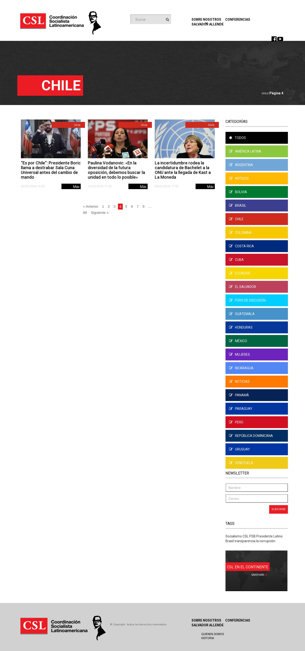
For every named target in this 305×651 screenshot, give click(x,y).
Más (76, 187)
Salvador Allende (208, 625)
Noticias (239, 381)
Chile (265, 93)
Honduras (241, 327)
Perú (236, 422)
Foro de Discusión (247, 300)
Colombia (240, 233)
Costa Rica (241, 246)
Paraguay (240, 409)
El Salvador (242, 287)
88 (85, 213)
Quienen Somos (212, 634)
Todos (237, 138)
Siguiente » (99, 213)
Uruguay (239, 449)
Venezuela (241, 463)
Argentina (241, 165)
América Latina (245, 151)
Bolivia (238, 192)
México (238, 341)
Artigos (239, 178)
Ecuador (239, 273)
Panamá (239, 395)
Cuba (236, 260)
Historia (207, 638)
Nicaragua (241, 368)
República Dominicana (251, 436)
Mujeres (239, 354)
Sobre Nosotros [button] (206, 21)
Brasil (237, 205)
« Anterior (90, 206)
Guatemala (242, 314)
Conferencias (237, 19)
